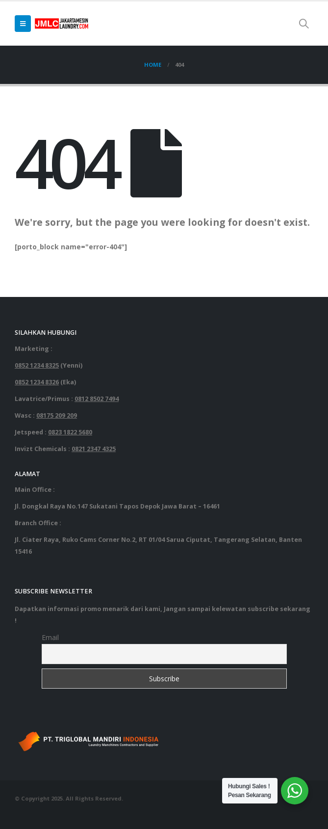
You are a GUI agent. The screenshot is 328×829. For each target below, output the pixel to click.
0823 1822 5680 (70, 432)
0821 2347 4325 (94, 449)
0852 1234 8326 (37, 382)
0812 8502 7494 (97, 399)
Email (50, 637)
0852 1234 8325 (37, 365)
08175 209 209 (56, 415)
